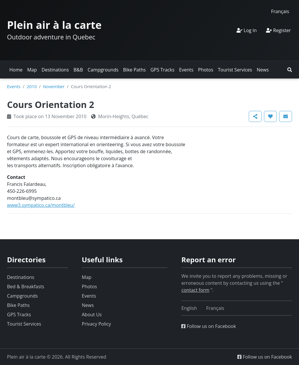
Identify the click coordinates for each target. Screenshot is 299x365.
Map (32, 70)
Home (15, 70)
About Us (92, 314)
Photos (205, 70)
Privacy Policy (96, 324)
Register (278, 30)
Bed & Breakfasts (25, 286)
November (54, 86)
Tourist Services (235, 70)
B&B (78, 70)
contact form (195, 290)
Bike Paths (134, 70)
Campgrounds (103, 70)
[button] (289, 69)
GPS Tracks (162, 70)
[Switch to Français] (280, 11)
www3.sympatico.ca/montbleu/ (41, 205)
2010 (31, 86)
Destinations (55, 70)
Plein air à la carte (54, 25)
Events (186, 70)
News (263, 70)
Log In (247, 30)
